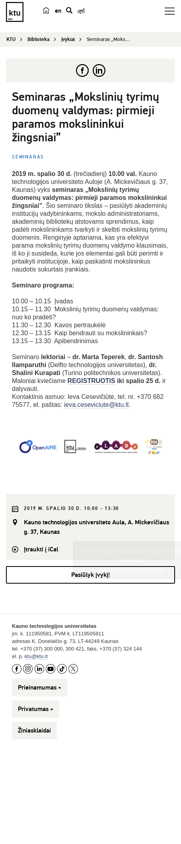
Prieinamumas (39, 751)
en (58, 11)
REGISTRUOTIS (91, 380)
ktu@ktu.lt (36, 720)
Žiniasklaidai (34, 794)
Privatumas (35, 773)
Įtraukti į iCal (41, 549)
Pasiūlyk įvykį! (90, 639)
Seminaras (28, 157)
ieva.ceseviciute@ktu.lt (96, 404)
